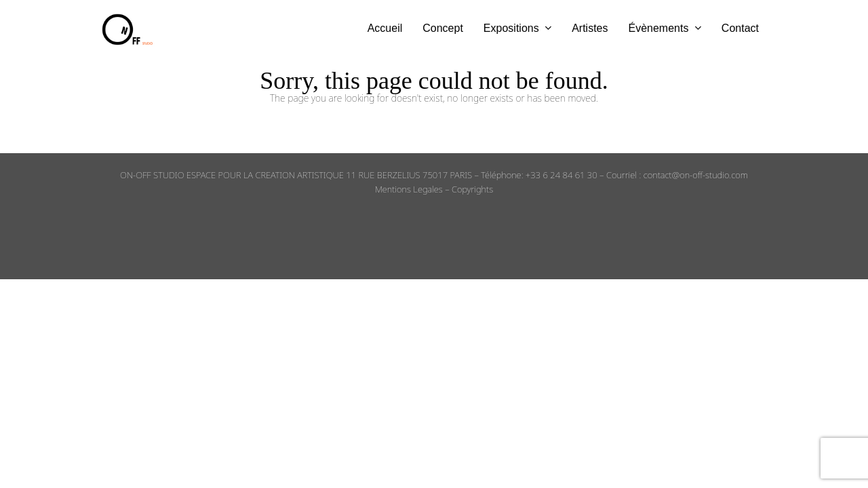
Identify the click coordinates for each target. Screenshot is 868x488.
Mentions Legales (409, 189)
